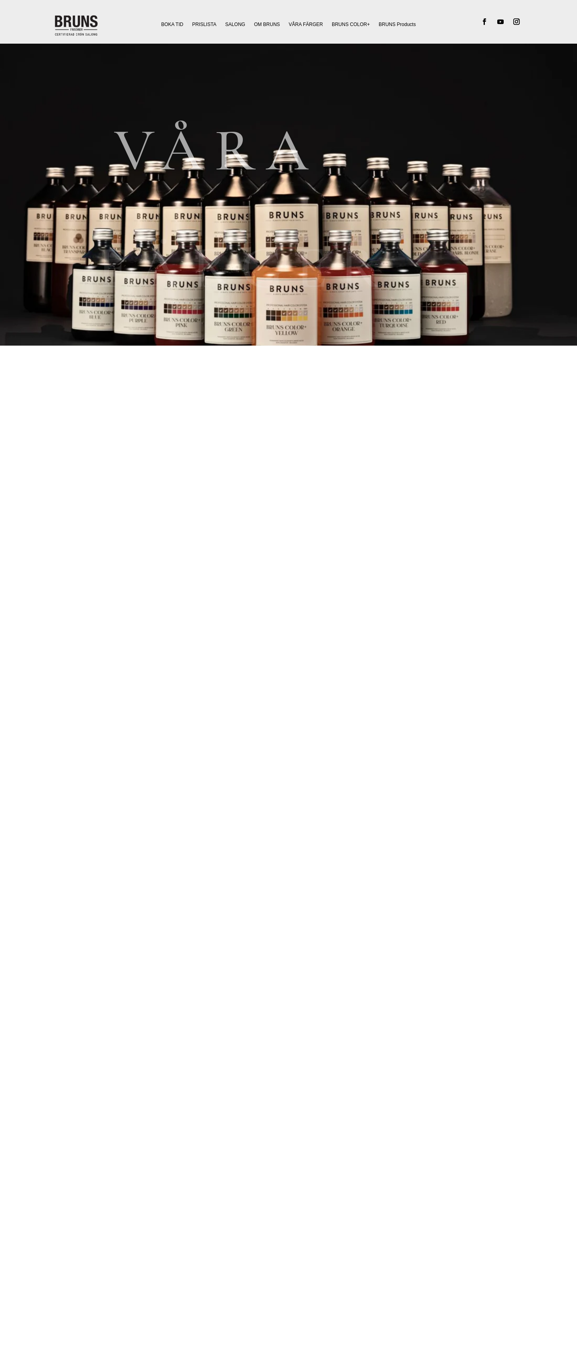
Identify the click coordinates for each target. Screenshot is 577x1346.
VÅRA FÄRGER (306, 24)
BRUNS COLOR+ (351, 24)
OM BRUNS (267, 24)
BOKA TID (172, 24)
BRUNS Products (397, 24)
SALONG (235, 24)
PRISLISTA (204, 24)
